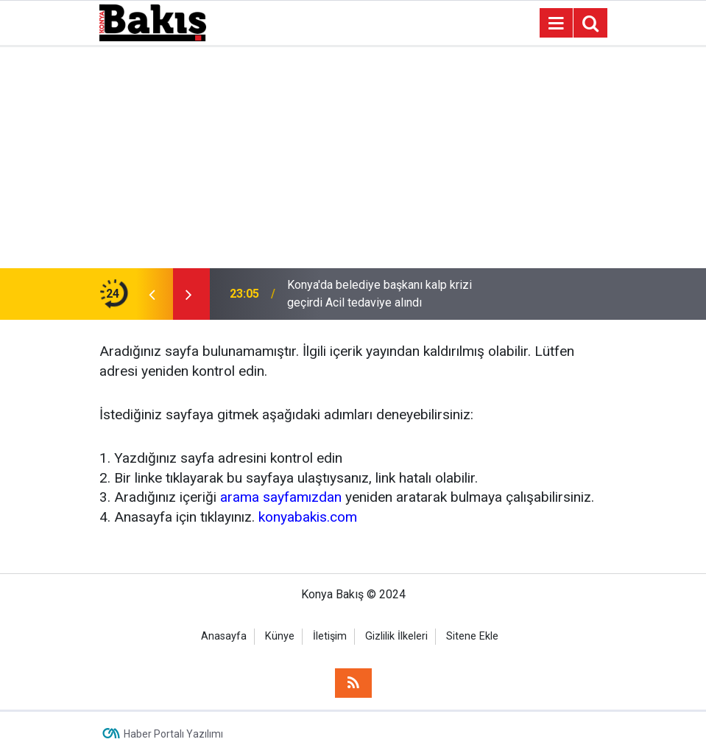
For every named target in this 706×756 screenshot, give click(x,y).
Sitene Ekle (472, 636)
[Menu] (556, 24)
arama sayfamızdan (281, 497)
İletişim (330, 636)
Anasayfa (224, 636)
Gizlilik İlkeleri (396, 636)
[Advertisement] (353, 158)
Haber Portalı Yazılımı (173, 734)
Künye (279, 636)
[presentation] (152, 294)
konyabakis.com (307, 516)
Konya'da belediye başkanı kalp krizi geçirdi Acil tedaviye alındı (379, 293)
